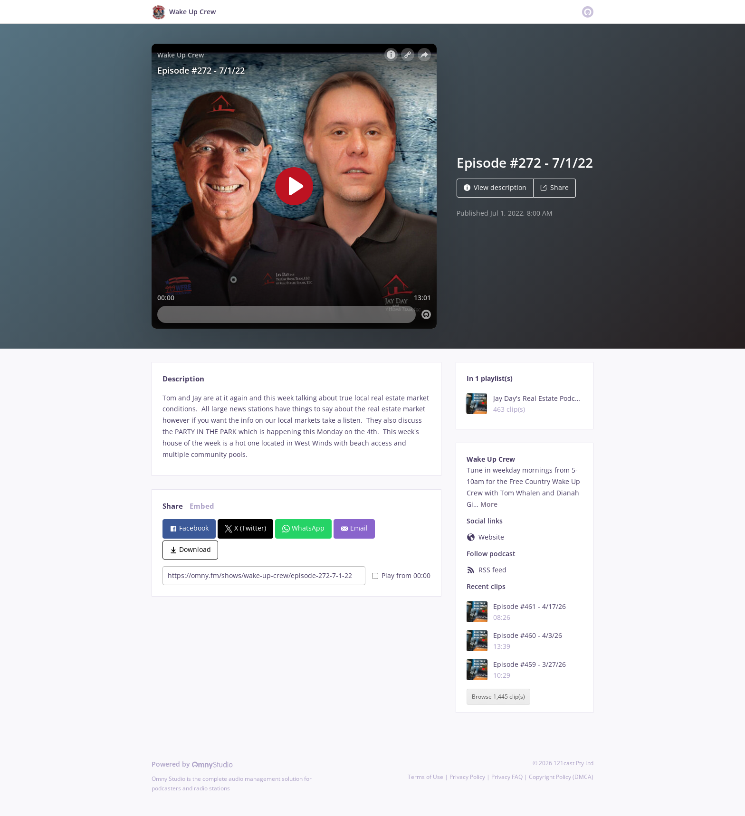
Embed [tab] (202, 506)
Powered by (192, 764)
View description (495, 187)
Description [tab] (183, 379)
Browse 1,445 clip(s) (498, 697)
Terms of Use (425, 777)
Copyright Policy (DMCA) (561, 777)
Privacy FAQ (507, 777)
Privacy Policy (467, 777)
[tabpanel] (296, 426)
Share (554, 187)
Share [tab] (172, 506)
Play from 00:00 (401, 575)
